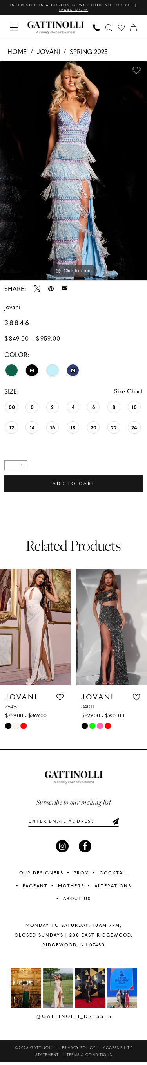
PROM (81, 875)
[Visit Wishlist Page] (121, 28)
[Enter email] (74, 823)
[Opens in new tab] (26, 991)
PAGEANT (35, 888)
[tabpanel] (73, 171)
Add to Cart (74, 485)
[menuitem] (14, 28)
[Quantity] (15, 466)
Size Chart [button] (127, 391)
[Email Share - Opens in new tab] (64, 289)
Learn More (87, 10)
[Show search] (109, 28)
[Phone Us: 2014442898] (96, 28)
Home (17, 51)
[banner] (55, 28)
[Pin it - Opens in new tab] (51, 289)
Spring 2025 (89, 51)
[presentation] (35, 629)
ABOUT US (77, 901)
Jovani (48, 51)
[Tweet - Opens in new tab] (37, 289)
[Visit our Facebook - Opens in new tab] (85, 849)
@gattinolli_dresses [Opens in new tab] (74, 1019)
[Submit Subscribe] (115, 823)
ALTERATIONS (112, 888)
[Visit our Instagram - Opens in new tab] (62, 849)
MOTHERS (71, 888)
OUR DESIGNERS (41, 875)
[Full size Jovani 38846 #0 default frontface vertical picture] (73, 171)
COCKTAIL (114, 875)
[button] (14, 28)
